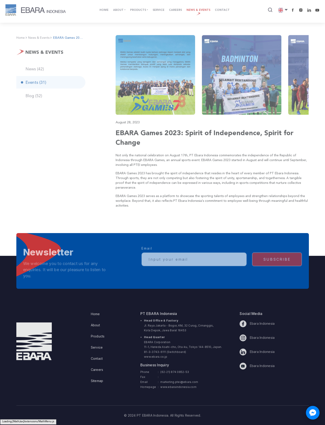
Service (97, 347)
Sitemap (97, 381)
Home (95, 314)
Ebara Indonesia (257, 323)
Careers (97, 370)
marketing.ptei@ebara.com (179, 382)
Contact (97, 358)
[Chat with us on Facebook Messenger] (313, 413)
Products (98, 336)
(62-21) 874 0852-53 (174, 372)
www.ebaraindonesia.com (178, 387)
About (95, 325)
